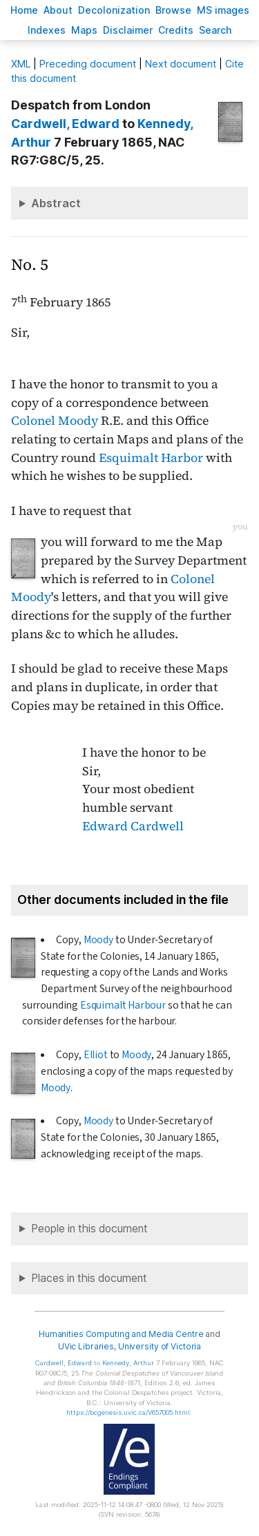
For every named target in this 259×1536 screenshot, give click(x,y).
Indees (47, 30)
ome (24, 10)
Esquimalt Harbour (123, 1005)
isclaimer (128, 30)
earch (215, 30)
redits (175, 30)
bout (58, 10)
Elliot (96, 1054)
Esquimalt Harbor (151, 458)
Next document (180, 64)
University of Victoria (159, 1346)
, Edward (65, 123)
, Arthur (128, 1363)
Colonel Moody (54, 420)
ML (20, 64)
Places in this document (89, 1278)
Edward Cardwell (133, 826)
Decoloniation (114, 10)
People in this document (89, 1228)
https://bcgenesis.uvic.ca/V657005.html (128, 1412)
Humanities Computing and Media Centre (121, 1334)
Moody (98, 939)
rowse (173, 10)
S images (223, 10)
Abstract (56, 203)
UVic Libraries (86, 1346)
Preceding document (87, 64)
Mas (84, 30)
